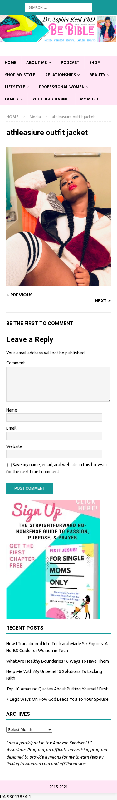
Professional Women (62, 87)
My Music (89, 99)
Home (11, 63)
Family (12, 99)
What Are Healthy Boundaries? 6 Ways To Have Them (57, 661)
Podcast (70, 63)
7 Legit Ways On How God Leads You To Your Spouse (57, 699)
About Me (36, 63)
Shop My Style (20, 75)
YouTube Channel (51, 99)
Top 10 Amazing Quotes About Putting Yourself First (57, 688)
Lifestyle (15, 87)
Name (11, 409)
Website (14, 446)
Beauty (97, 75)
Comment (15, 362)
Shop (94, 63)
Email (11, 428)
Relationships (60, 75)
